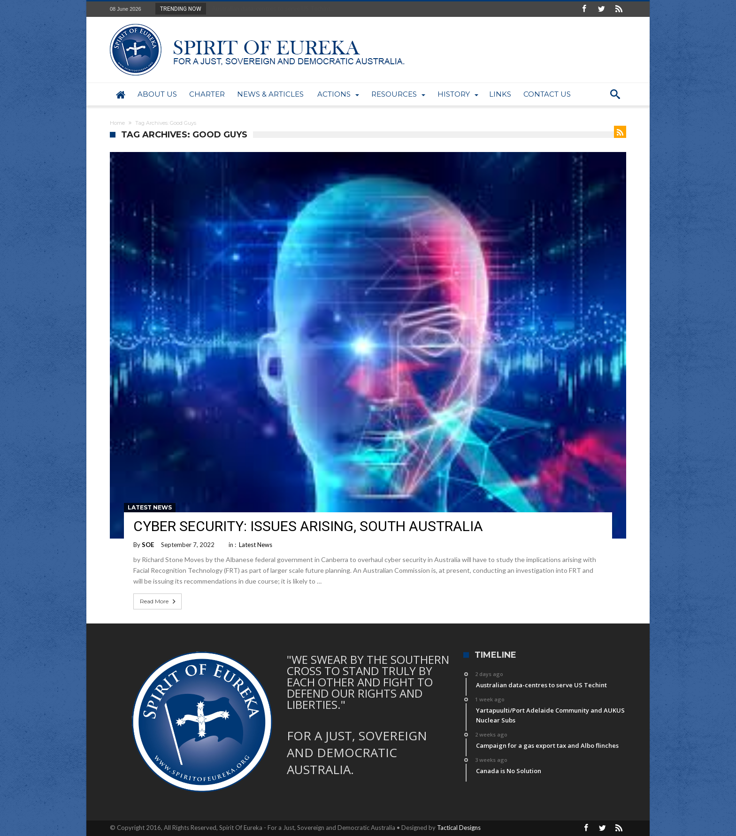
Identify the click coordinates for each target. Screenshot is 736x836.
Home (117, 123)
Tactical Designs (459, 827)
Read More (158, 601)
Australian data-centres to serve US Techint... (271, 8)
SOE (148, 544)
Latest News (150, 507)
